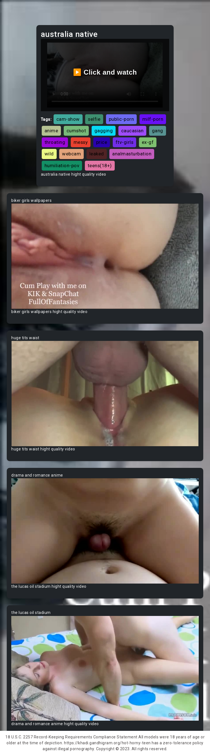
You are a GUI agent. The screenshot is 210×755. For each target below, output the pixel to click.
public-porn (121, 119)
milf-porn (152, 119)
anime (51, 130)
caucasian (132, 130)
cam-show (68, 119)
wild (49, 154)
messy (81, 142)
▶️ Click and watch (105, 72)
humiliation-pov (62, 165)
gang (157, 130)
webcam (71, 154)
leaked (96, 154)
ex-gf (148, 142)
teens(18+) (100, 165)
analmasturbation (131, 154)
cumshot (76, 130)
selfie (94, 119)
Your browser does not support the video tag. (105, 256)
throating (55, 142)
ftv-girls (125, 142)
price (101, 142)
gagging (103, 130)
